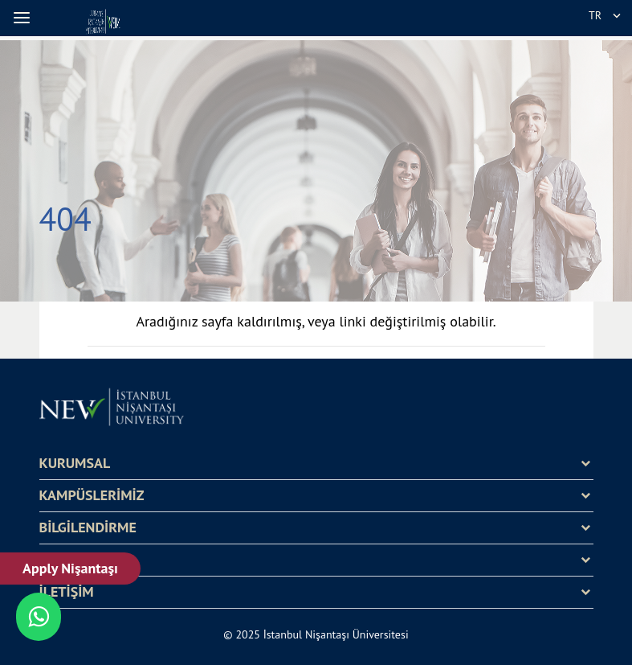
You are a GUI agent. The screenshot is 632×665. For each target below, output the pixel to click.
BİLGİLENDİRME (88, 527)
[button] (24, 17)
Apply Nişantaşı (70, 568)
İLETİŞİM (66, 592)
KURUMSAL (75, 463)
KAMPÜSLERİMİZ (92, 495)
